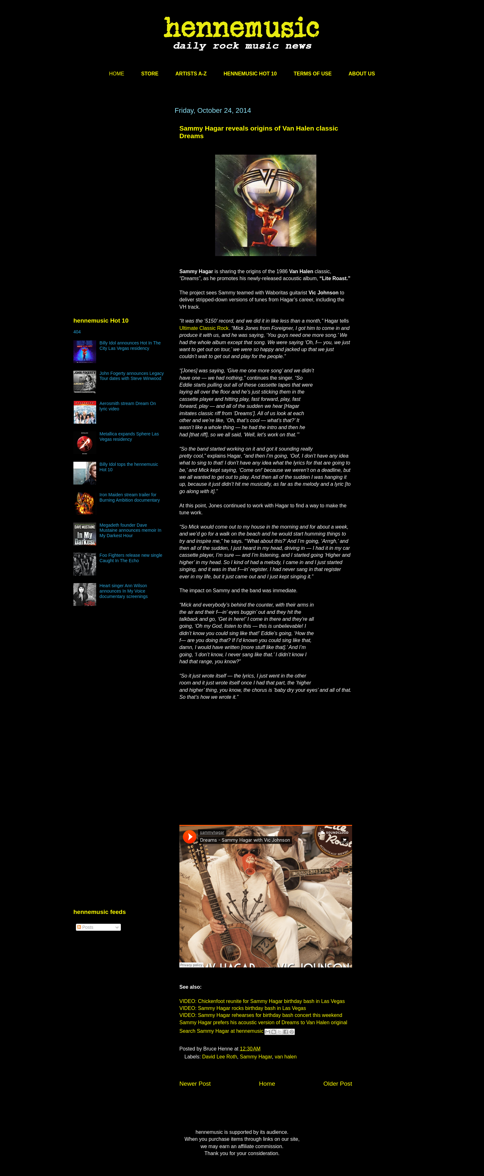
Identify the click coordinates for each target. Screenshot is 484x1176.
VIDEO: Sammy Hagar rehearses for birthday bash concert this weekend (260, 1015)
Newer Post (195, 1083)
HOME (116, 73)
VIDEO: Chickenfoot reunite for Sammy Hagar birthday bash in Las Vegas (262, 1001)
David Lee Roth (219, 1056)
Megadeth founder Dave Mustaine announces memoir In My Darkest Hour (130, 530)
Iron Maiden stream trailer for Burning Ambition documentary (130, 497)
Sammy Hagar (256, 1056)
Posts (85, 927)
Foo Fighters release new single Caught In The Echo (131, 558)
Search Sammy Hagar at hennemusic (221, 1031)
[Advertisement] (120, 167)
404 (77, 331)
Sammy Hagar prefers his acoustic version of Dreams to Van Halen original (263, 1022)
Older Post (337, 1083)
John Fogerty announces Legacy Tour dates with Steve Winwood (132, 376)
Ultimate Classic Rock (204, 328)
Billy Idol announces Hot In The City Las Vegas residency (130, 345)
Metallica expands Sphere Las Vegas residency (129, 436)
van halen (286, 1056)
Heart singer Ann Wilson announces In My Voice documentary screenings (124, 591)
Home (267, 1083)
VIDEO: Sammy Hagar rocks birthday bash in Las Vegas (242, 1008)
